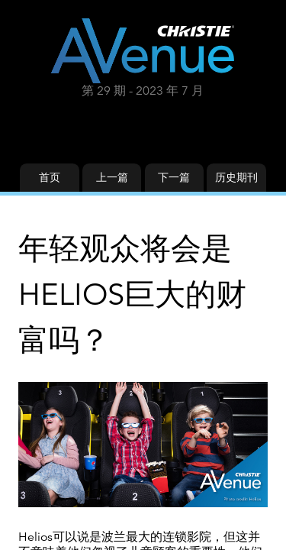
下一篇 (174, 177)
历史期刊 (236, 177)
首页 (49, 177)
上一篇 (112, 177)
